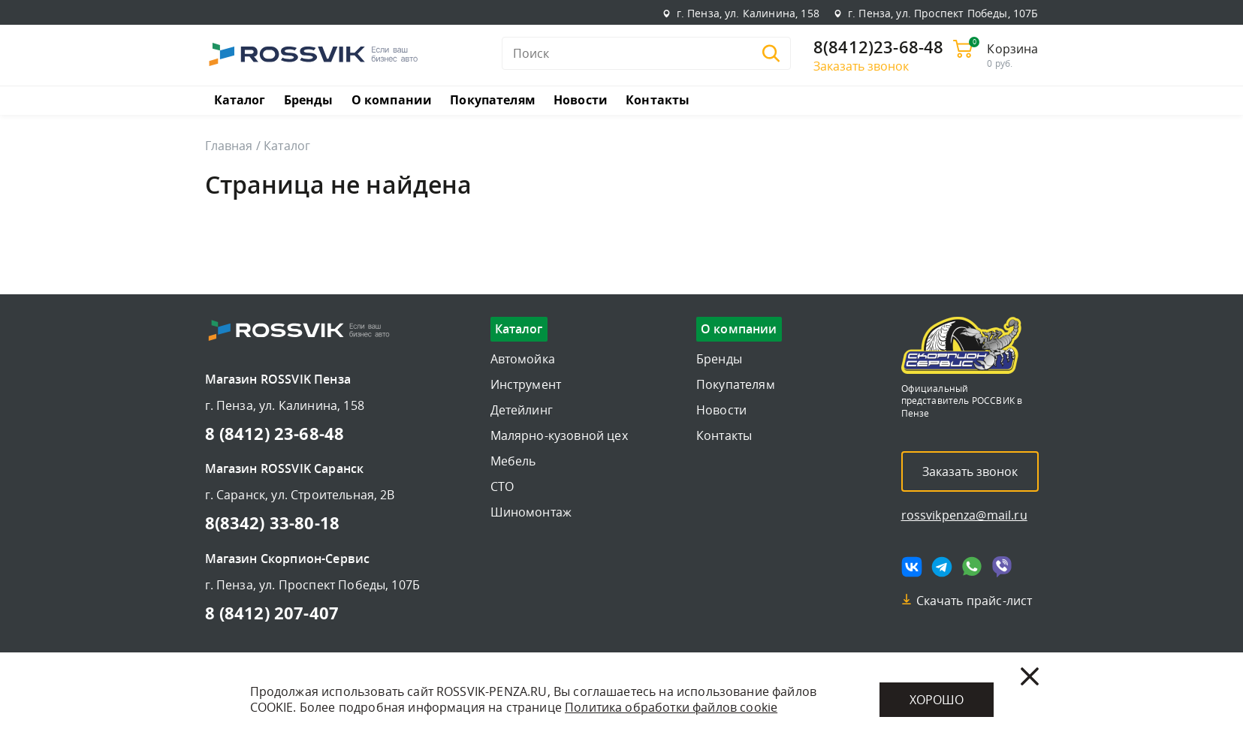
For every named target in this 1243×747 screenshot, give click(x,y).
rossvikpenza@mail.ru (964, 515)
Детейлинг (521, 410)
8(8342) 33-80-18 (272, 522)
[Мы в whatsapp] (971, 566)
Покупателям (493, 100)
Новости (581, 100)
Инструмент (526, 384)
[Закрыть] (1030, 676)
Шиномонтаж (531, 512)
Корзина (1012, 49)
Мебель (513, 461)
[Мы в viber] (1001, 566)
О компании (392, 100)
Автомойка (522, 359)
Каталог (240, 100)
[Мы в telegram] (941, 566)
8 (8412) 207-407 (272, 612)
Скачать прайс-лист (974, 600)
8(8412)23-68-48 (878, 48)
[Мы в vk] (911, 566)
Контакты (657, 100)
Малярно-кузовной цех (559, 435)
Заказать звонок (861, 66)
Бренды (308, 100)
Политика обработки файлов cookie (671, 707)
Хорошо (937, 699)
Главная (229, 145)
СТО (502, 486)
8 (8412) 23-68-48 (275, 433)
